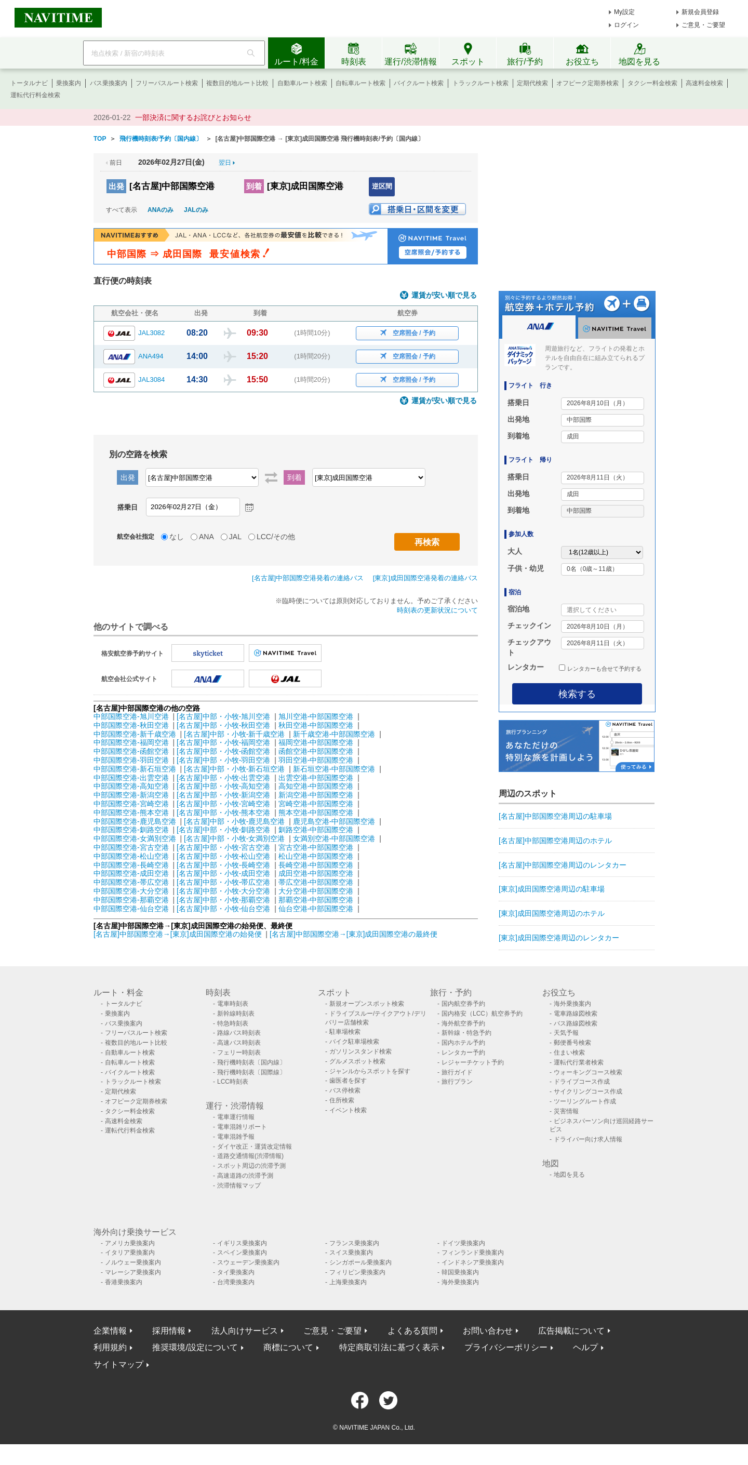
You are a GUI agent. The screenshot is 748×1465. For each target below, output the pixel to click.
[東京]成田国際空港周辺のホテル (552, 913)
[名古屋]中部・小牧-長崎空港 (223, 865)
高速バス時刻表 (239, 1042)
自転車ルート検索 (360, 83)
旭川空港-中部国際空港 (316, 716)
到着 (254, 186)
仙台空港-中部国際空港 (316, 908)
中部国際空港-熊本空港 (131, 812)
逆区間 (382, 186)
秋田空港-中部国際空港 (316, 725)
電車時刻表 (232, 1003)
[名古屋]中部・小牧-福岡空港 (223, 742)
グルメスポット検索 (357, 1061)
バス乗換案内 (108, 83)
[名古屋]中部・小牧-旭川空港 (223, 716)
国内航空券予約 (463, 1003)
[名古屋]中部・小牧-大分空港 (223, 891)
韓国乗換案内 (460, 1272)
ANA (206, 536)
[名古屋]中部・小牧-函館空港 (223, 751)
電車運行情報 (236, 1117)
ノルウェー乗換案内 (133, 1262)
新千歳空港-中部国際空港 (334, 734)
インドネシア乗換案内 (473, 1262)
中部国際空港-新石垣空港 (135, 769)
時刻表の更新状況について (437, 610)
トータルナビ (29, 83)
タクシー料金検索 (652, 83)
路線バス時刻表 (239, 1032)
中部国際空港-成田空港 (131, 873)
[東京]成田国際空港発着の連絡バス (425, 578)
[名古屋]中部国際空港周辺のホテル (555, 840)
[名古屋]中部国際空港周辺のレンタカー (562, 865)
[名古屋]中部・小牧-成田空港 (223, 873)
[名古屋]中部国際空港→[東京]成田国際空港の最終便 (354, 934)
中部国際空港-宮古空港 (131, 847)
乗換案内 (68, 83)
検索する (577, 694)
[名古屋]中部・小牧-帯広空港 (223, 882)
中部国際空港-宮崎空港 (131, 804)
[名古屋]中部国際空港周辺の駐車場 (555, 816)
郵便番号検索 (572, 1042)
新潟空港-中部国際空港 (316, 795)
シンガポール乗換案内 (360, 1262)
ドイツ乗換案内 (463, 1243)
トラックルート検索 (480, 83)
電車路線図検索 (575, 1013)
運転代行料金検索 (35, 95)
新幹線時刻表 (236, 1013)
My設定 (624, 12)
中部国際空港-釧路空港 (131, 829)
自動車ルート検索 (302, 83)
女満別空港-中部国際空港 (334, 838)
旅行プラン (457, 1081)
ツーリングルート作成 (585, 1101)
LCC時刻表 (232, 1081)
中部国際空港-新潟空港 (131, 795)
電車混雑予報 (236, 1136)
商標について (288, 1347)
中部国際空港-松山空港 (131, 856)
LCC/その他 (276, 536)
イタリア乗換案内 (130, 1252)
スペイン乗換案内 (242, 1252)
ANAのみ (160, 210)
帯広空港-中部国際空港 (316, 882)
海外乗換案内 (572, 1003)
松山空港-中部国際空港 (316, 856)
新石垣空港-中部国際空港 (334, 769)
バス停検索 (344, 1090)
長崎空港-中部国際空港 (316, 865)
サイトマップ (118, 1364)
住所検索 (341, 1100)
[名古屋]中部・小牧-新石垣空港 (234, 769)
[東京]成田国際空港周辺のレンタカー (559, 938)
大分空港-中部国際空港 (316, 891)
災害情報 (566, 1111)
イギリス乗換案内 (242, 1243)
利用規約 (110, 1347)
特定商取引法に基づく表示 (389, 1347)
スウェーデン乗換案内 (248, 1262)
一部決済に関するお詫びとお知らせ (193, 117)
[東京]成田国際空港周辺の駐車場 (552, 889)
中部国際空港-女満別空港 (135, 838)
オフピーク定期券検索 (587, 83)
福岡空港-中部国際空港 (316, 742)
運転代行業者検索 (579, 1062)
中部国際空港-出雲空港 (131, 778)
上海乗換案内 (348, 1282)
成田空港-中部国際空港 (316, 873)
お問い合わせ (488, 1330)
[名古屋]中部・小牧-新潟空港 (223, 795)
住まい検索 (569, 1052)
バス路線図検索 (575, 1023)
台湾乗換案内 (236, 1282)
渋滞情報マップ (239, 1185)
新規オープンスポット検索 (366, 1003)
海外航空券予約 (463, 1023)
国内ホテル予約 (463, 1042)
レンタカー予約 (463, 1052)
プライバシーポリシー (505, 1347)
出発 (116, 186)
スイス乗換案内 (351, 1252)
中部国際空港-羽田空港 (131, 760)
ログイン (626, 25)
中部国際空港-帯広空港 (131, 882)
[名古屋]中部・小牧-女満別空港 (234, 838)
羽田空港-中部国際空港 (316, 760)
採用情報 (168, 1330)
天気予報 (566, 1032)
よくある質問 (412, 1330)
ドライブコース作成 (582, 1081)
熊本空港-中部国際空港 (316, 812)
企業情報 (110, 1330)
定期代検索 (532, 83)
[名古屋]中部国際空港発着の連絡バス (308, 578)
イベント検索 (348, 1110)
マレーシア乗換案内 (133, 1272)
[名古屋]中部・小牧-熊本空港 (223, 812)
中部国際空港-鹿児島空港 (135, 821)
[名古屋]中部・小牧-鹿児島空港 (234, 821)
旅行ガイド (457, 1072)
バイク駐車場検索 (354, 1041)
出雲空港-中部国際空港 (316, 778)
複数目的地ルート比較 (237, 83)
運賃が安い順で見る (444, 295)
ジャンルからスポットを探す (369, 1071)
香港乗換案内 (123, 1282)
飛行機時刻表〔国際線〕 (251, 1072)
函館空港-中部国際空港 (316, 751)
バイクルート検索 (419, 83)
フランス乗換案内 (354, 1243)
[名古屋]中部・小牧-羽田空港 (223, 760)
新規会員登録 (700, 12)
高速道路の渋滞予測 (245, 1175)
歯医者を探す (348, 1080)
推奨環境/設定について (194, 1347)
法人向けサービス (244, 1330)
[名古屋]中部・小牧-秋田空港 (223, 725)
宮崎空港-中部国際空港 (316, 804)
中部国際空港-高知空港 (131, 786)
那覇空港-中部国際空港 (316, 900)
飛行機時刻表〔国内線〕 (251, 1062)
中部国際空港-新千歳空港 (135, 734)
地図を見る (569, 1174)
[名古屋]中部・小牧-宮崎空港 (223, 804)
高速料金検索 (704, 83)
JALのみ (196, 210)
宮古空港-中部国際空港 (316, 847)
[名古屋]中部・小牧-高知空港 (223, 786)
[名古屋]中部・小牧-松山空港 (223, 856)
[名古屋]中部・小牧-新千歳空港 (234, 734)
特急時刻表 (232, 1023)
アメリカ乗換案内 (130, 1243)
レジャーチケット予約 (473, 1062)
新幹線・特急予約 (466, 1032)
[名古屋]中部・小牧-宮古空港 (223, 847)
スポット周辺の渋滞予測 (251, 1165)
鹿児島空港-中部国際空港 (334, 821)
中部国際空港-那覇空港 (131, 900)
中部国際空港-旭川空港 (131, 716)
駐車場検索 (344, 1031)
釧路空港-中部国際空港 (316, 829)
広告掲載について (571, 1330)
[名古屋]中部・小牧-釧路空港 (223, 829)
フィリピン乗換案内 (357, 1272)
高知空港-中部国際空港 (316, 786)
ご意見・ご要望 (703, 25)
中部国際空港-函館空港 (131, 751)
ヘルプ (585, 1347)
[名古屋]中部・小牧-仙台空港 (223, 908)
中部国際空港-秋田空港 (131, 725)
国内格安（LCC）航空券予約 (482, 1013)
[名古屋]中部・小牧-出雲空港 (223, 778)
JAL (235, 536)
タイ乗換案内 (236, 1272)
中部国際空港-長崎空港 (131, 865)
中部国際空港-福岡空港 (131, 742)
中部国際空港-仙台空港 (131, 908)
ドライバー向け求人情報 (588, 1139)
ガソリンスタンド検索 (360, 1051)
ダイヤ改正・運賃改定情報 (254, 1146)
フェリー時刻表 (239, 1052)
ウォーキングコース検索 (588, 1072)
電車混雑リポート (242, 1126)
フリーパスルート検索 (167, 83)
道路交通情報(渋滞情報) (250, 1156)
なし (176, 536)
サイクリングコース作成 (588, 1091)
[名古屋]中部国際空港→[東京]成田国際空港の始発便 (178, 934)
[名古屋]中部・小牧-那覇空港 (223, 900)
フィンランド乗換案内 (473, 1252)
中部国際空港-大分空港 (131, 891)
